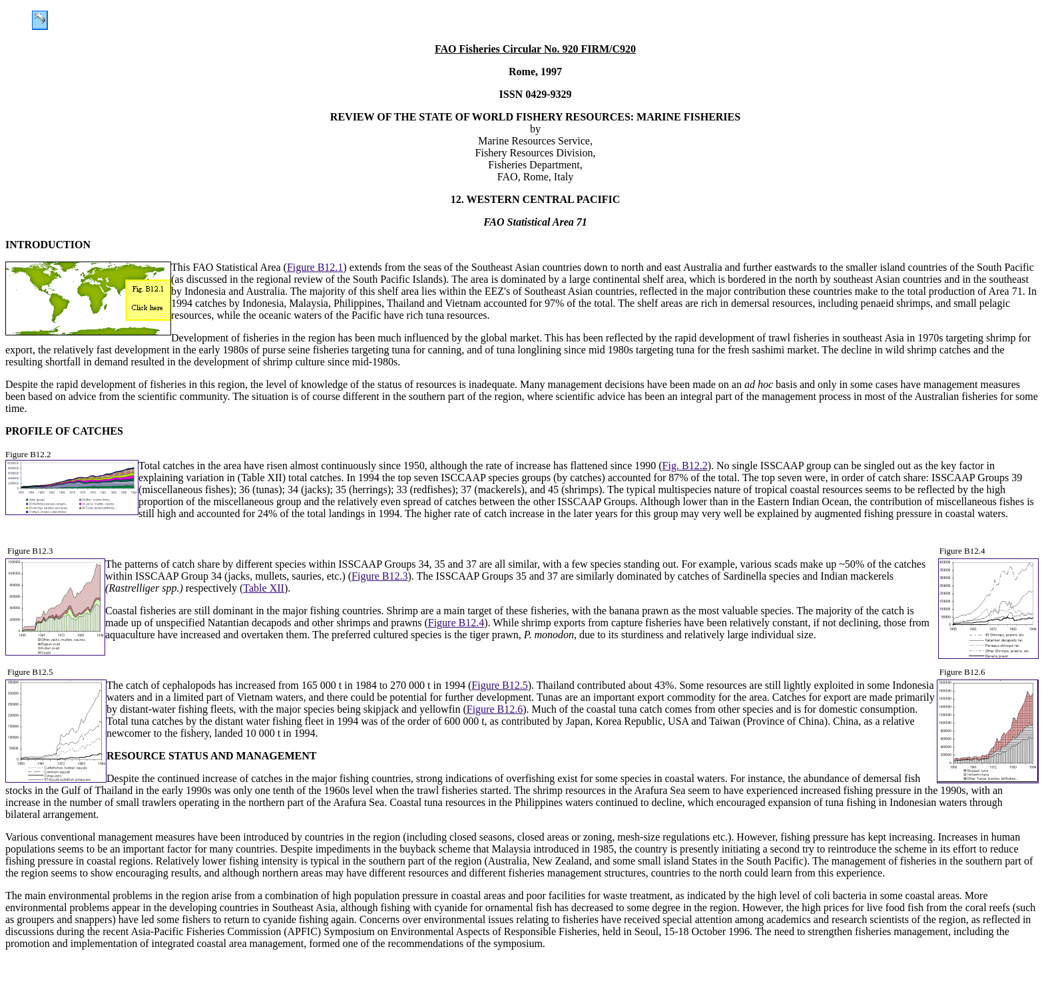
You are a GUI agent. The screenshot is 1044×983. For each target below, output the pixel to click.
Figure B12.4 (456, 622)
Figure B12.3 (379, 576)
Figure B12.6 (495, 709)
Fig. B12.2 (685, 465)
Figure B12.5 (499, 685)
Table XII (263, 588)
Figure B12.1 (315, 267)
